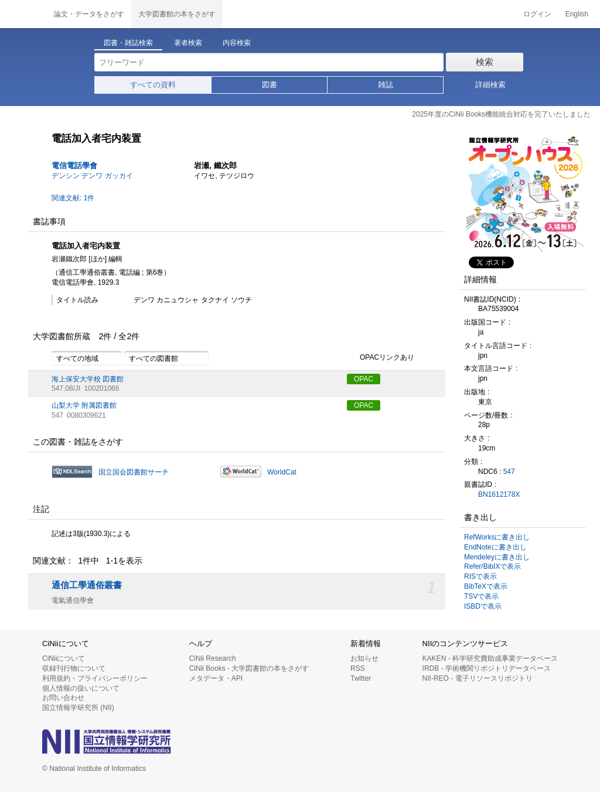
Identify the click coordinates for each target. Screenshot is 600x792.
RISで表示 (480, 576)
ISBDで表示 (483, 606)
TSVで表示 (481, 596)
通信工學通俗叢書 (87, 585)
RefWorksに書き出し (497, 537)
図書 (269, 84)
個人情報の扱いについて (81, 688)
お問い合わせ (63, 698)
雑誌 (385, 84)
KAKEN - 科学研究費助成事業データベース (490, 658)
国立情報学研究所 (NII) (78, 708)
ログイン (537, 14)
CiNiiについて (63, 658)
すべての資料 (153, 84)
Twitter (360, 678)
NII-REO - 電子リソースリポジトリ (477, 678)
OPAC (363, 379)
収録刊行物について (73, 668)
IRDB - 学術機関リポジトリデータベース (486, 668)
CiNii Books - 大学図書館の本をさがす (249, 668)
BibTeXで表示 (485, 586)
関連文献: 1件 (73, 198)
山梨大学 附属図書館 (84, 405)
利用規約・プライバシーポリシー (95, 678)
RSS (357, 668)
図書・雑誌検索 (128, 43)
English (576, 14)
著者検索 (188, 43)
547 (509, 471)
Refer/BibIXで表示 (492, 566)
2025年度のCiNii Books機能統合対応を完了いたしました (501, 114)
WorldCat (281, 472)
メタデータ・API (216, 678)
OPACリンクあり (380, 358)
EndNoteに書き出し (495, 547)
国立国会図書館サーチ (133, 472)
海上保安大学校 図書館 (88, 379)
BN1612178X (499, 494)
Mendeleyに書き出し (497, 557)
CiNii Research (212, 658)
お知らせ (364, 658)
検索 (484, 62)
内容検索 (237, 43)
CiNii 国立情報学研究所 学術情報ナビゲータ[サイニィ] (23, 14)
